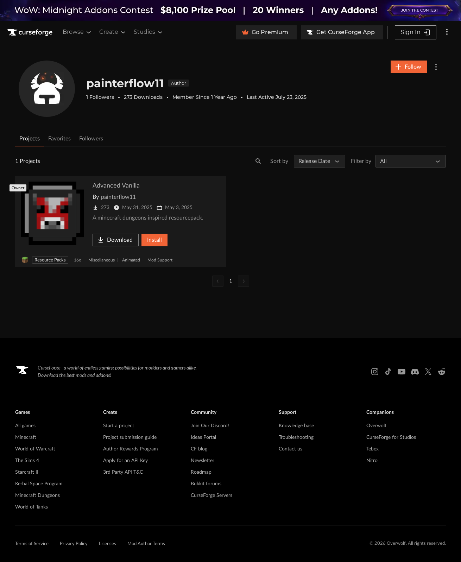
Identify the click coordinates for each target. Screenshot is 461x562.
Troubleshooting (296, 437)
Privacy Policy (74, 544)
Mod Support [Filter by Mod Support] (159, 260)
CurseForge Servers (211, 495)
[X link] (428, 371)
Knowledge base (296, 425)
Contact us (290, 449)
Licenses (107, 544)
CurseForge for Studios (391, 437)
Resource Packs (50, 260)
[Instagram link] (375, 371)
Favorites (59, 138)
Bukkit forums (206, 483)
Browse (77, 32)
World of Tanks (31, 507)
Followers (91, 138)
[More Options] (436, 67)
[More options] (447, 32)
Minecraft (25, 437)
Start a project (118, 425)
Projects (29, 138)
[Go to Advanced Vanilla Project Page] (120, 221)
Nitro (372, 460)
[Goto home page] (30, 32)
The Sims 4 (27, 460)
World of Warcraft (35, 449)
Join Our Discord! (210, 425)
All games (25, 425)
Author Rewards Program (130, 449)
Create (113, 32)
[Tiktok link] (388, 371)
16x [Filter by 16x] (77, 260)
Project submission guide (130, 437)
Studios (149, 32)
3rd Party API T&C (123, 472)
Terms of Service (32, 544)
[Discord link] (415, 371)
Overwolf (376, 425)
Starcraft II (26, 472)
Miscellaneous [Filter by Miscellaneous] (101, 260)
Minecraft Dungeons (37, 495)
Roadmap (201, 472)
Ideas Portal (203, 437)
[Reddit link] (441, 371)
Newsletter (202, 460)
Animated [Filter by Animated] (131, 260)
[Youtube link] (401, 371)
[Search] (258, 161)
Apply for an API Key (125, 460)
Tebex (372, 449)
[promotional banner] (230, 10)
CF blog (199, 449)
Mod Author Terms (146, 544)
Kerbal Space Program (39, 483)
